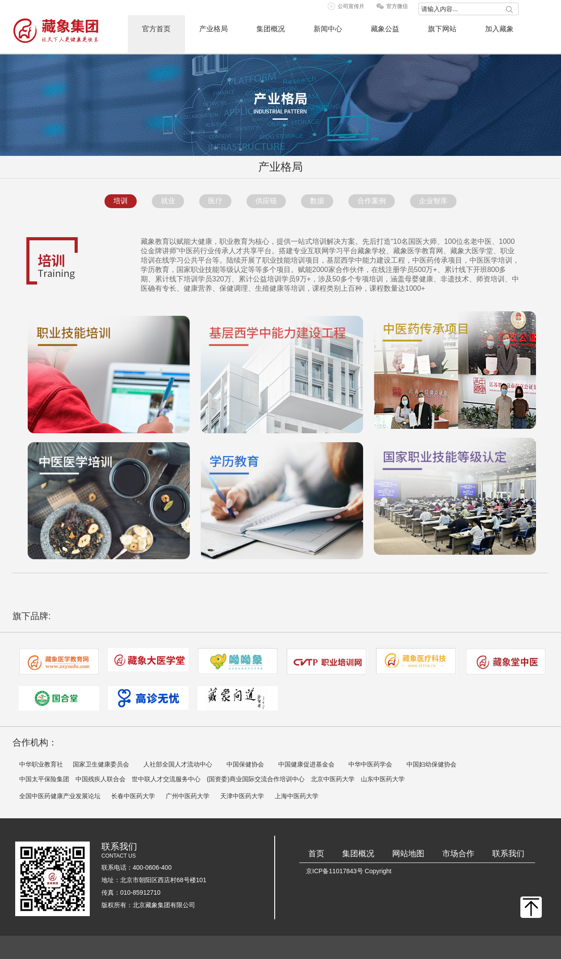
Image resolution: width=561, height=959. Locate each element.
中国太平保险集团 (44, 779)
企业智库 (433, 201)
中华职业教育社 (41, 764)
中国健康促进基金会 (306, 764)
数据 (317, 201)
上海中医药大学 (296, 796)
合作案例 (371, 201)
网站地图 (408, 853)
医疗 (215, 201)
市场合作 (458, 853)
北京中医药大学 (333, 779)
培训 (120, 201)
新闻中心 (328, 29)
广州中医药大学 (187, 796)
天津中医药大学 (242, 796)
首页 (316, 853)
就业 (168, 201)
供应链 (266, 201)
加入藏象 (499, 29)
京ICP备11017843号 (334, 871)
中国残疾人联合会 (100, 779)
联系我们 (508, 853)
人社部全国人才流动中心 (177, 764)
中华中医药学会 (370, 764)
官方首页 (156, 29)
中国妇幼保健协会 (431, 764)
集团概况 (270, 29)
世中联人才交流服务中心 (166, 779)
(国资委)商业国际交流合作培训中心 (256, 779)
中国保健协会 (245, 764)
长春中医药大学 (133, 796)
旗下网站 (442, 29)
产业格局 (213, 29)
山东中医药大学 (383, 779)
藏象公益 (385, 29)
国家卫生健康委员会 (101, 764)
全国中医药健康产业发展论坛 (59, 796)
